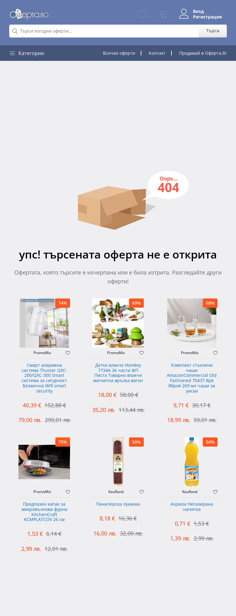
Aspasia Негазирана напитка (192, 507)
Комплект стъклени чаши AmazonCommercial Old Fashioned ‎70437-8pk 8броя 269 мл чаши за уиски (192, 378)
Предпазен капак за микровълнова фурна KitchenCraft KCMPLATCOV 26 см (44, 512)
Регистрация (207, 17)
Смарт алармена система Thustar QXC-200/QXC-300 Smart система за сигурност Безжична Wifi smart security (44, 378)
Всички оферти (119, 53)
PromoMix (42, 353)
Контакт (157, 53)
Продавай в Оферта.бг (203, 53)
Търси (212, 31)
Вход (198, 11)
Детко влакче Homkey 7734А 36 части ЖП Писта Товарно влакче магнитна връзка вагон (118, 373)
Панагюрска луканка (118, 504)
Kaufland (116, 492)
